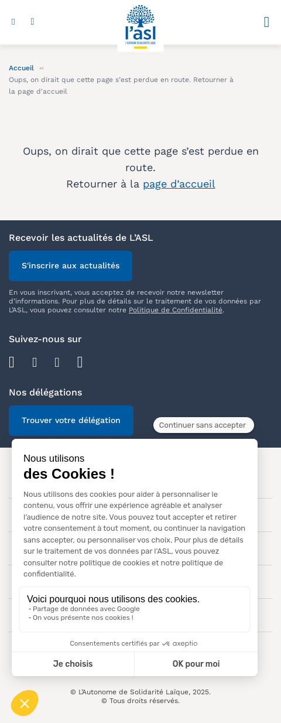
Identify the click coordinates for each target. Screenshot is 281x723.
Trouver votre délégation (71, 420)
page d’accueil (179, 184)
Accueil (21, 68)
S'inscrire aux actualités (70, 265)
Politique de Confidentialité (175, 310)
